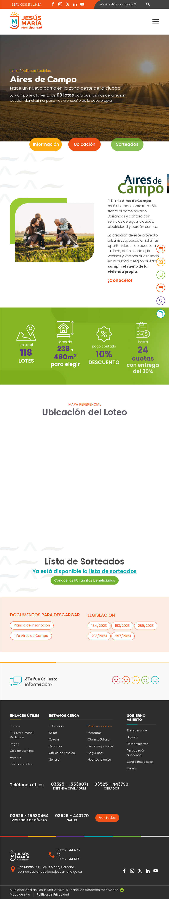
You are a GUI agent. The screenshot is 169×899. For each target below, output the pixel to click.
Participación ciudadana (136, 752)
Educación (56, 725)
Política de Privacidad (53, 894)
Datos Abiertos (137, 743)
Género (54, 759)
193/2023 (122, 643)
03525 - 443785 (68, 859)
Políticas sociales (100, 725)
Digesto (132, 736)
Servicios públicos (100, 746)
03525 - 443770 (72, 816)
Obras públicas (98, 739)
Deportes (55, 746)
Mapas (131, 768)
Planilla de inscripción (32, 627)
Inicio (14, 70)
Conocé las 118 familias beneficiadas (84, 589)
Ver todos (107, 817)
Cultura (54, 739)
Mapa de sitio (20, 894)
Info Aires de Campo (31, 637)
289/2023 (146, 643)
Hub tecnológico (99, 759)
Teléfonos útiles (21, 763)
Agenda (15, 757)
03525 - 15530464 (29, 816)
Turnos (15, 725)
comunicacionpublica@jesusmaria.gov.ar (50, 871)
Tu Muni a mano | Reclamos (22, 735)
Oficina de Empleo (62, 752)
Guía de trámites (21, 750)
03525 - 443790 (111, 784)
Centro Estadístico (140, 761)
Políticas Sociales (36, 70)
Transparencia (137, 730)
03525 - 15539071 (69, 784)
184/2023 (99, 643)
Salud (53, 732)
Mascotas (94, 732)
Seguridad (95, 752)
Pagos (14, 743)
